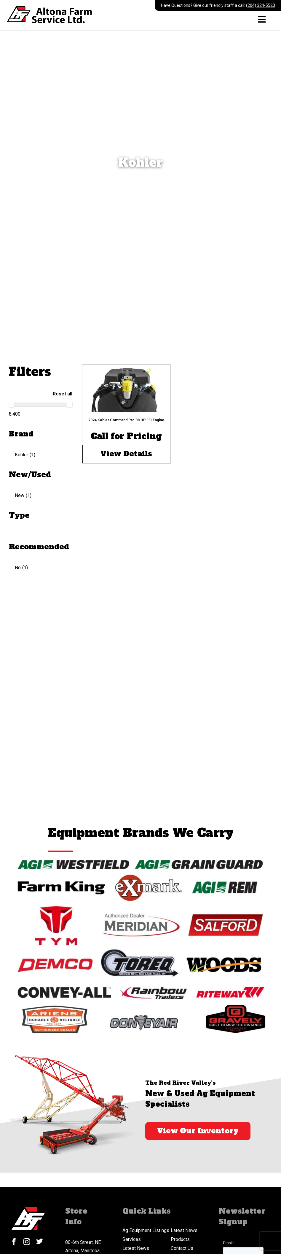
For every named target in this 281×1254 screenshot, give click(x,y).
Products (180, 1239)
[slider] (12, 405)
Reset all (62, 394)
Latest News (184, 1230)
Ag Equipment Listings (145, 1230)
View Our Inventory (198, 1131)
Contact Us (182, 1248)
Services (131, 1239)
